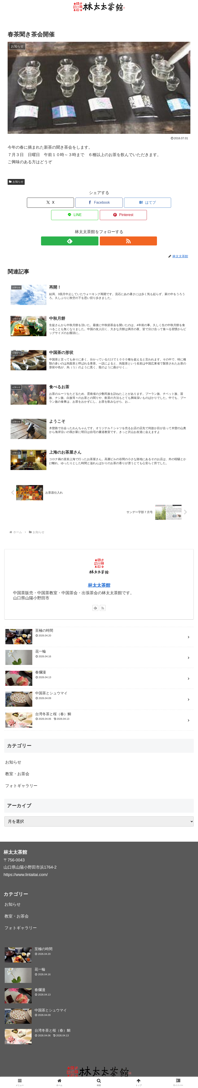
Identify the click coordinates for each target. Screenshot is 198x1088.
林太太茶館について (63, 1074)
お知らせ (16, 181)
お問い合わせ (140, 1074)
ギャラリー (118, 1074)
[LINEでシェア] (129, 203)
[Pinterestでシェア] (160, 203)
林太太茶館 (99, 577)
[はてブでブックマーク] (98, 203)
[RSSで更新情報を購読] (104, 228)
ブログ (100, 1074)
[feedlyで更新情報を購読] (93, 228)
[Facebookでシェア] (68, 203)
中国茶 (86, 1074)
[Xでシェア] (37, 203)
